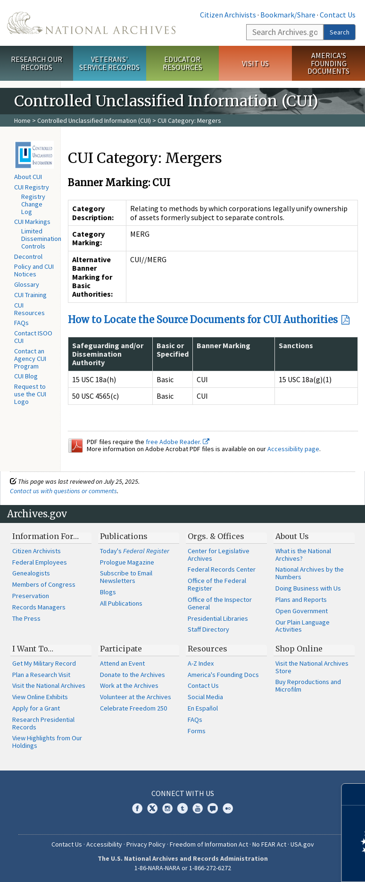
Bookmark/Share (287, 14)
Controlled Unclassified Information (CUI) (94, 120)
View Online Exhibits (40, 697)
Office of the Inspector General (220, 603)
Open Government (301, 611)
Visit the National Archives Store (311, 667)
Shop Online (299, 648)
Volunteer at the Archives (135, 697)
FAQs (21, 322)
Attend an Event (122, 663)
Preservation (30, 595)
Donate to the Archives (132, 674)
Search (339, 32)
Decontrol (28, 256)
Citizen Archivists (228, 14)
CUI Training (30, 295)
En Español (203, 708)
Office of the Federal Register (217, 584)
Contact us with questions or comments (63, 491)
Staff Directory (208, 629)
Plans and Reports (301, 599)
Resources (207, 648)
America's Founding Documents (328, 63)
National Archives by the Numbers (309, 573)
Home (22, 120)
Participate (121, 648)
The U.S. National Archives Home (91, 23)
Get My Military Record (44, 663)
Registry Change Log (33, 204)
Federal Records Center (222, 569)
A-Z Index (201, 663)
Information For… (45, 536)
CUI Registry (31, 187)
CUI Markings (32, 221)
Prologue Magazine (127, 562)
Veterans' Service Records (109, 63)
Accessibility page (293, 449)
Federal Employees (39, 562)
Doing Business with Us (308, 588)
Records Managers (39, 607)
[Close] (354, 794)
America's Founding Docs (223, 674)
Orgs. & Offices (216, 536)
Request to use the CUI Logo (30, 394)
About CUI (28, 176)
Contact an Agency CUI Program (30, 358)
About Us (292, 536)
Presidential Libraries (218, 618)
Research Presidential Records (43, 723)
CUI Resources (29, 309)
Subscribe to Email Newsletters (126, 577)
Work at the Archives (129, 685)
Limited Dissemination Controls (41, 238)
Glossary (26, 284)
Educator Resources (182, 63)
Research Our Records (36, 63)
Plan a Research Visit (41, 674)
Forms (197, 731)
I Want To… (32, 648)
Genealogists (31, 573)
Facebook (137, 808)
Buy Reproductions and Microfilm (308, 685)
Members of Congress (43, 584)
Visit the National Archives (48, 685)
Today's (134, 551)
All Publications (121, 603)
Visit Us (255, 63)
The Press (26, 618)
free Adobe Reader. (177, 441)
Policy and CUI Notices (34, 270)
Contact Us (338, 14)
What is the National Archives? (303, 555)
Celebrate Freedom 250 (133, 708)
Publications (124, 536)
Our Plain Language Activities (302, 626)
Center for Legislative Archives (218, 555)
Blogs (108, 592)
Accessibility (104, 844)
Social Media (205, 697)
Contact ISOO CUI (33, 337)
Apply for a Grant (36, 708)
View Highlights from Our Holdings (47, 742)
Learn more (281, 865)
